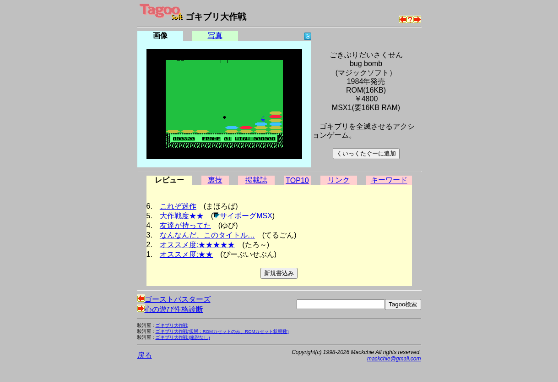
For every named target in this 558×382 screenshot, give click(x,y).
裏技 (215, 180)
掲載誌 (256, 180)
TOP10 (297, 180)
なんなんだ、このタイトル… (207, 235)
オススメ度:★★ (186, 254)
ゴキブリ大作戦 (172, 325)
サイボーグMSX (246, 216)
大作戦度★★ (182, 216)
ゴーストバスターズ (174, 299)
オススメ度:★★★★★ (197, 245)
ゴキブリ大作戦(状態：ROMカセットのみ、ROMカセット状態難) (222, 331)
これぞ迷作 (178, 206)
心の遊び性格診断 (170, 309)
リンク (339, 180)
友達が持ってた (185, 225)
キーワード (389, 180)
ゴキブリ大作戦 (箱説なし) (183, 337)
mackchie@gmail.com (394, 358)
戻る (144, 355)
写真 (215, 35)
